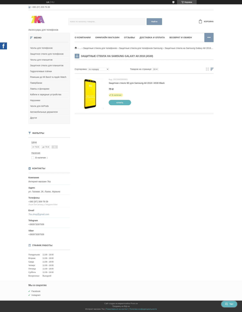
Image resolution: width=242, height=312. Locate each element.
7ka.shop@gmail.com (38, 214)
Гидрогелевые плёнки (41, 71)
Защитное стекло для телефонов (46, 54)
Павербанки (36, 83)
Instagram (35, 295)
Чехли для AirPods (39, 106)
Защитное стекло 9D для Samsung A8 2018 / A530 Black (137, 83)
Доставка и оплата (152, 37)
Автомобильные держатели (44, 112)
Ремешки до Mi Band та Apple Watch (48, 77)
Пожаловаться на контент (117, 309)
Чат (229, 304)
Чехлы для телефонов (41, 48)
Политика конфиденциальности (143, 309)
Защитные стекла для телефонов (100, 48)
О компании (83, 37)
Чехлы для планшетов (41, 60)
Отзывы (129, 37)
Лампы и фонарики (39, 89)
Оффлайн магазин (107, 37)
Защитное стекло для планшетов (46, 65)
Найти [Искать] (154, 21)
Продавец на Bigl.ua (121, 306)
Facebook (35, 291)
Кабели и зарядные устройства (45, 94)
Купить (119, 103)
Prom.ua (134, 303)
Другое (33, 118)
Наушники (35, 100)
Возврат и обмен (180, 37)
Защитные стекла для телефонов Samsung (140, 48)
